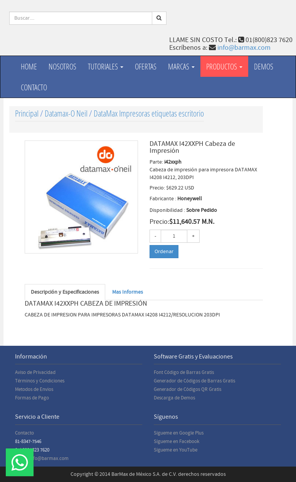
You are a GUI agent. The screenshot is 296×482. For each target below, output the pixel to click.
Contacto (34, 87)
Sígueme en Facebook (176, 441)
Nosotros (62, 66)
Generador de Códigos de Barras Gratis (194, 381)
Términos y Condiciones (39, 381)
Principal (27, 113)
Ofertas (145, 66)
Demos (263, 66)
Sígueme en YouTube (175, 450)
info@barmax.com (244, 47)
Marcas (181, 66)
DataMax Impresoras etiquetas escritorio (149, 113)
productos (224, 66)
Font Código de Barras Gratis (184, 372)
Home (29, 66)
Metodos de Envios (34, 389)
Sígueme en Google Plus (179, 433)
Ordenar (164, 251)
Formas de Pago (32, 398)
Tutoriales (105, 66)
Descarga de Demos (174, 398)
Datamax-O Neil (66, 113)
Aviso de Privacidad (35, 372)
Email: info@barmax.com (42, 458)
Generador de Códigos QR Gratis (187, 389)
